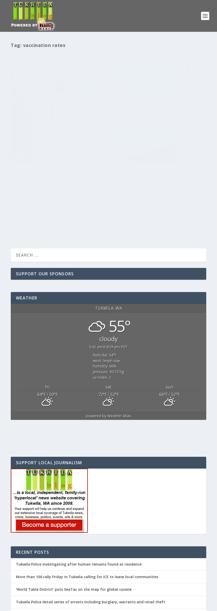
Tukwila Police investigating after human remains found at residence (78, 519)
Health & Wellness (29, 149)
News (48, 149)
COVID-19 (61, 145)
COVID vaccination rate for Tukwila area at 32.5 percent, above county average (51, 131)
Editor (24, 145)
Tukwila (58, 149)
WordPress (94, 604)
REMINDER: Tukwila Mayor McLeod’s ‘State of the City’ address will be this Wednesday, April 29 (101, 569)
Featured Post (80, 145)
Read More (30, 178)
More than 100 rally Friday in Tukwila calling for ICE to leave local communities (87, 532)
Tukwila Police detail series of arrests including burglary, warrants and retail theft (90, 557)
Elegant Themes (46, 604)
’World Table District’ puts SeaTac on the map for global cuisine (73, 544)
